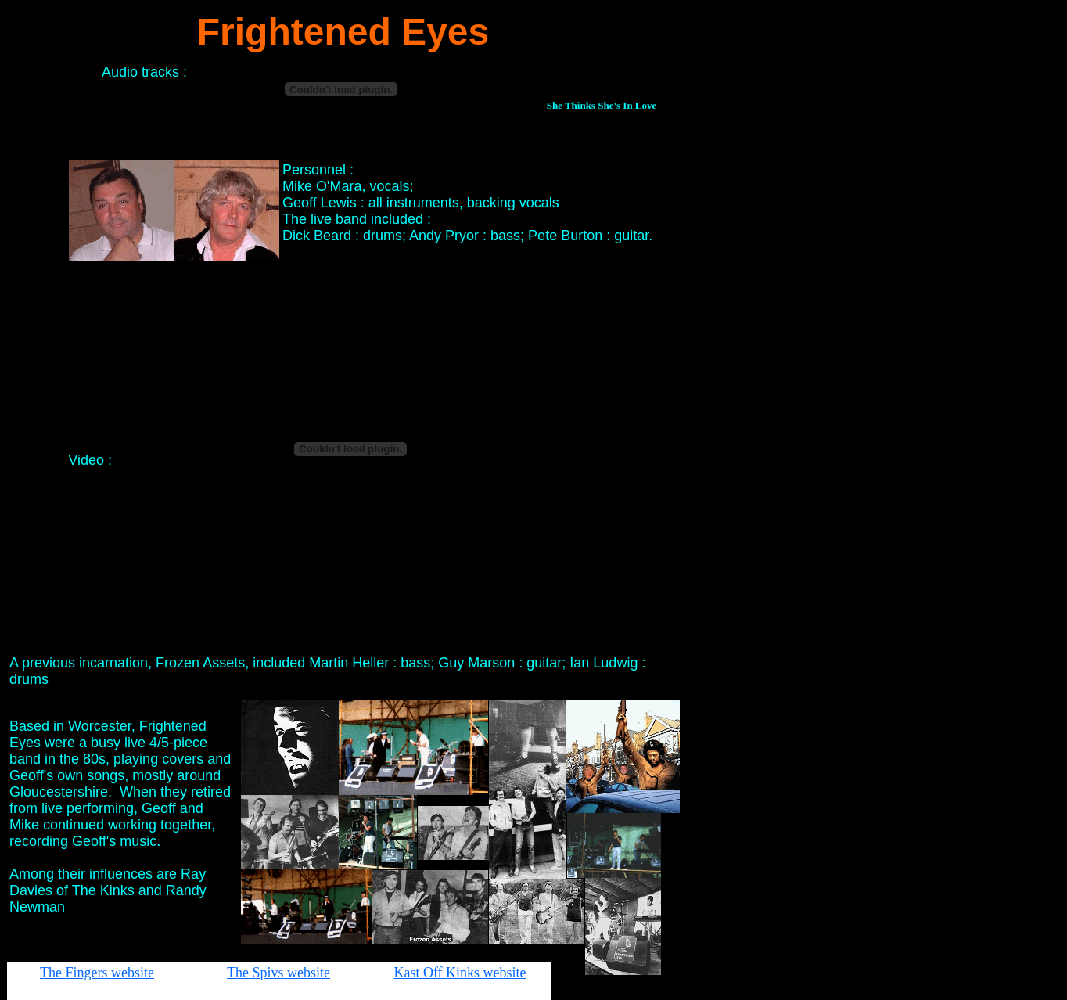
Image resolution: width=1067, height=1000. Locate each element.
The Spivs (257, 972)
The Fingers (75, 972)
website (132, 972)
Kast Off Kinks (438, 972)
